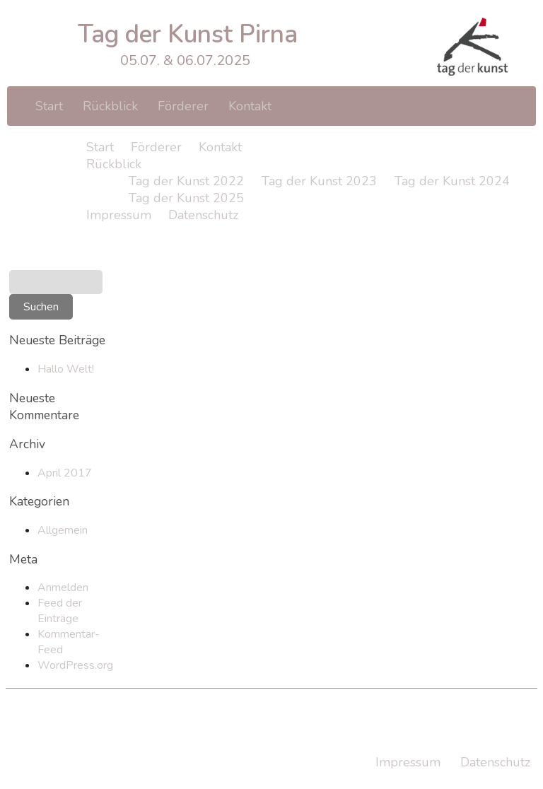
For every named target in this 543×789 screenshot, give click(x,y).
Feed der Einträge (59, 610)
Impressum (118, 214)
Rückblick (110, 106)
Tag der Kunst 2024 (452, 181)
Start (49, 106)
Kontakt (250, 106)
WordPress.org (75, 665)
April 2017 (64, 473)
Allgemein (62, 530)
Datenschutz (203, 214)
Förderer (183, 106)
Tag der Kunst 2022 (186, 181)
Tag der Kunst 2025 (186, 197)
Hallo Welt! (65, 369)
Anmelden (62, 587)
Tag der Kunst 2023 (319, 181)
